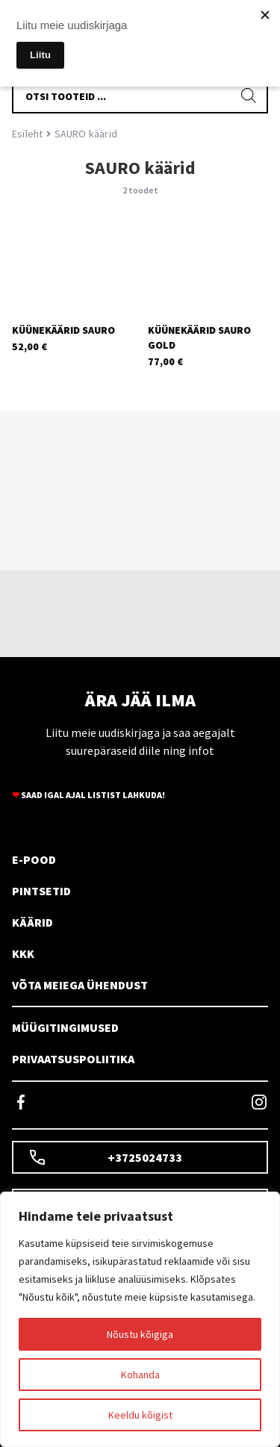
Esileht (27, 133)
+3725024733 (105, 1157)
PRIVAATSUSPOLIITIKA (73, 1058)
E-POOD (34, 859)
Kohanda (140, 1374)
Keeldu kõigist (140, 1415)
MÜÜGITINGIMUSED (65, 1027)
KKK (23, 953)
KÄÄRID (32, 922)
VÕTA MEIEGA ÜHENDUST (80, 984)
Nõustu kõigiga (140, 1334)
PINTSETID (41, 890)
